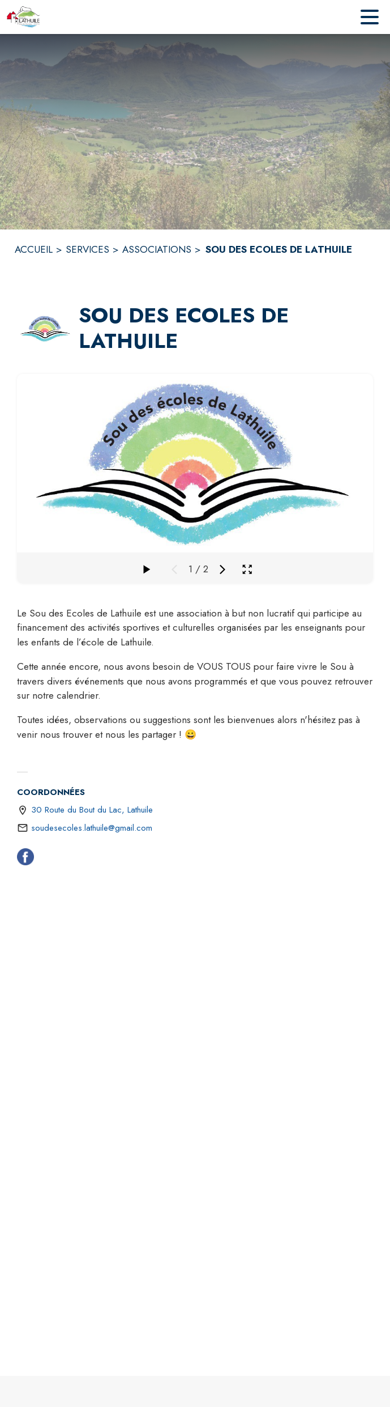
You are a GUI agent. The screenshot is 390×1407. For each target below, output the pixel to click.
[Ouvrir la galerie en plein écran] (247, 569)
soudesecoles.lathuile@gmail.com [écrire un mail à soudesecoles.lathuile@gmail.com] (91, 828)
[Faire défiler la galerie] (146, 569)
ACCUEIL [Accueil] (34, 249)
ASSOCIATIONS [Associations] (156, 249)
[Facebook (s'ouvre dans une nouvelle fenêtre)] (25, 859)
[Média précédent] (174, 569)
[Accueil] (23, 17)
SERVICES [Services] (87, 249)
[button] (45, 328)
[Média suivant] (222, 569)
